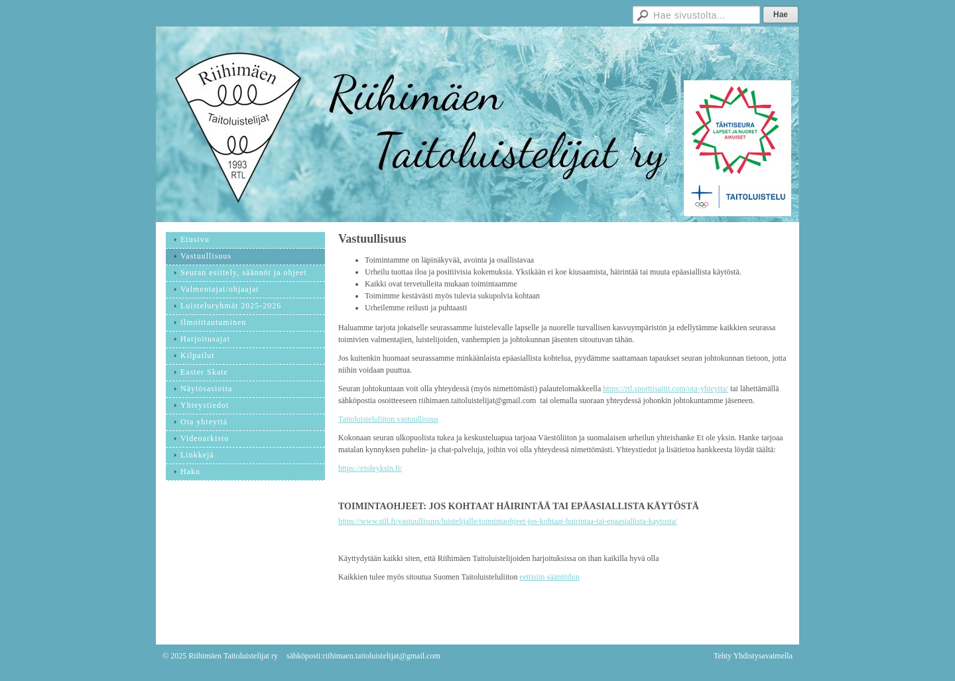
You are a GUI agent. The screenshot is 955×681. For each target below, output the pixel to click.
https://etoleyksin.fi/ (370, 468)
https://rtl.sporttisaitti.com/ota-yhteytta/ (665, 388)
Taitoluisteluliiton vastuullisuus (388, 419)
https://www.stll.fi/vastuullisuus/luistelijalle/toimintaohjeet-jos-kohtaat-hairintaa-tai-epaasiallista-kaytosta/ (507, 521)
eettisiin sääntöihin (550, 577)
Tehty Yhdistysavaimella (753, 655)
